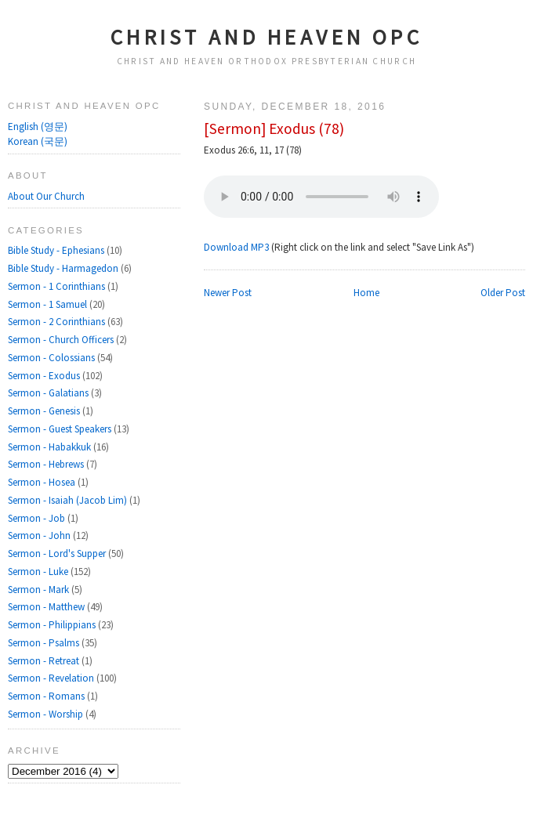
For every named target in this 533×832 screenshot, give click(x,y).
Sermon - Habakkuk (50, 447)
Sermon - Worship (46, 714)
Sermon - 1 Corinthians (57, 286)
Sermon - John (40, 535)
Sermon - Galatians (49, 393)
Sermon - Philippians (53, 624)
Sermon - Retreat (45, 660)
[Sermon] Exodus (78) (274, 128)
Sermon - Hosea (43, 482)
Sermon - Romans (47, 696)
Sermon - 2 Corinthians (57, 321)
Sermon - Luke (39, 571)
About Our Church (46, 196)
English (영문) (37, 126)
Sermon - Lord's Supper (58, 553)
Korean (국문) (37, 141)
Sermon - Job (37, 518)
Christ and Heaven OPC (267, 37)
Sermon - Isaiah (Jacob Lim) (68, 500)
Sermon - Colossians (52, 357)
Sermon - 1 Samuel (48, 304)
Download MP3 (236, 247)
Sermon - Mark (39, 589)
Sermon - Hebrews (47, 464)
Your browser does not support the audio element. (321, 196)
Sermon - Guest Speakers (61, 429)
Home (366, 292)
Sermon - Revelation (52, 678)
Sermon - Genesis (45, 411)
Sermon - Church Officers (62, 339)
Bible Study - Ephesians (57, 250)
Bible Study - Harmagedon (64, 268)
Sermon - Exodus (45, 375)
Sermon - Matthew (47, 606)
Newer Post (228, 292)
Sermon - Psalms (45, 642)
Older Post (502, 292)
